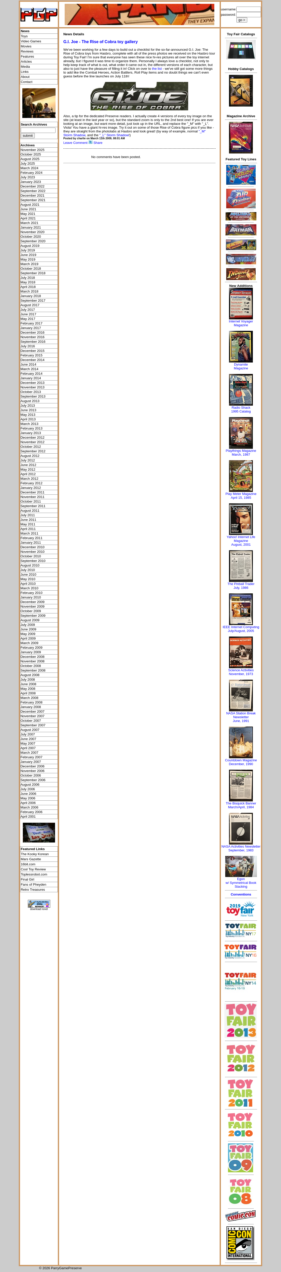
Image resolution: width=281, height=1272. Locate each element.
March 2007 (29, 752)
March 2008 (29, 698)
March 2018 (29, 291)
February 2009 (32, 647)
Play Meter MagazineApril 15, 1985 (240, 496)
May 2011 (28, 524)
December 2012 (33, 437)
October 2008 (31, 666)
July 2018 (28, 278)
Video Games (31, 41)
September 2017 (33, 300)
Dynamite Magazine (241, 366)
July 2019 (28, 250)
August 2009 (30, 620)
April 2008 (28, 693)
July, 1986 (241, 588)
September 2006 (33, 780)
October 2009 (31, 611)
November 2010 (33, 552)
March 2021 (29, 223)
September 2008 (33, 670)
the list (157, 69)
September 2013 (33, 396)
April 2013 (28, 419)
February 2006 (32, 812)
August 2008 (30, 675)
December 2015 (33, 351)
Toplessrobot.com (34, 874)
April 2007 (28, 748)
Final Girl (27, 879)
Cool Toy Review (33, 869)
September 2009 (33, 615)
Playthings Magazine (241, 451)
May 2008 (28, 689)
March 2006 (29, 807)
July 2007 (28, 734)
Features (27, 56)
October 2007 (31, 721)
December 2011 (33, 492)
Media (25, 66)
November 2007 (33, 716)
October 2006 (31, 775)
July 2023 (28, 177)
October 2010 (31, 556)
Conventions (241, 894)
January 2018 (31, 296)
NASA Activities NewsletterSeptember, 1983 (240, 848)
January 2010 (31, 597)
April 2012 (28, 474)
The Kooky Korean (35, 854)
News (25, 31)
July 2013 (28, 405)
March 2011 (29, 533)
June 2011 (28, 520)
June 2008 (28, 684)
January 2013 (31, 433)
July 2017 (28, 310)
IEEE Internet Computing (241, 627)
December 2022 (33, 186)
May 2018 (28, 282)
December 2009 (33, 602)
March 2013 (29, 424)
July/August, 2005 (241, 631)
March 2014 (29, 369)
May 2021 (28, 214)
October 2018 (31, 268)
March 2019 (29, 264)
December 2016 (33, 332)
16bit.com (28, 864)
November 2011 (33, 497)
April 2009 (28, 638)
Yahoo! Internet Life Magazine (241, 539)
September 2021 (33, 200)
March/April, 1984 (241, 807)
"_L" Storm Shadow (114, 135)
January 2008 (31, 707)
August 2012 (30, 456)
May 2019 (28, 259)
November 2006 (33, 771)
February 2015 (32, 355)
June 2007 (28, 739)
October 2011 (31, 501)
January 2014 (31, 378)
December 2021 (33, 195)
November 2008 (33, 661)
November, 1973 (241, 674)
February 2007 (32, 757)
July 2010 (28, 570)
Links (25, 72)
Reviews (27, 51)
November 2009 (33, 606)
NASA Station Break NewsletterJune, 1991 (241, 717)
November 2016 (33, 337)
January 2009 (31, 652)
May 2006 (28, 798)
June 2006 (28, 794)
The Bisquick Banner (241, 803)
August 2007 (30, 730)
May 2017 (28, 319)
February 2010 (32, 593)
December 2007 (33, 711)
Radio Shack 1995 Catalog (241, 409)
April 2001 (28, 816)
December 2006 (33, 766)
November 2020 (33, 232)
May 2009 (28, 634)
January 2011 (31, 542)
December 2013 (33, 383)
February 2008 (32, 702)
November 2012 (33, 442)
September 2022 (33, 191)
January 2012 (31, 488)
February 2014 (32, 373)
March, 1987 (241, 454)
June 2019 (28, 255)
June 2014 (28, 364)
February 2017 (32, 323)
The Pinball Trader (240, 584)
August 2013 (30, 401)
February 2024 (32, 173)
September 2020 (33, 241)
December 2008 (33, 657)
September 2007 (33, 725)
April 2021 (28, 218)
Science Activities (241, 670)
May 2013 (28, 415)
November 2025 (33, 150)
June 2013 (28, 410)
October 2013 (31, 392)
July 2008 (28, 679)
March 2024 (29, 168)
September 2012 (33, 451)
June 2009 (28, 629)
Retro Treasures (33, 889)
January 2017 (31, 328)
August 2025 (30, 159)
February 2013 (32, 428)
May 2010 (28, 579)
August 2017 (30, 305)
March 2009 (29, 643)
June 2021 (28, 209)
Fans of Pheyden (33, 884)
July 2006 (28, 789)
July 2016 (28, 346)
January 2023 (31, 182)
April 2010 (28, 584)
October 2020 (31, 236)
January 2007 (31, 762)
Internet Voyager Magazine (241, 323)
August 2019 (30, 246)
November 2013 (33, 387)
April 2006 (28, 803)
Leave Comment (75, 143)
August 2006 (30, 784)
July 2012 (28, 460)
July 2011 (28, 515)
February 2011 (32, 538)
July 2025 (28, 163)
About (25, 77)
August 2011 (30, 510)
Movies (26, 46)
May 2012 (28, 469)
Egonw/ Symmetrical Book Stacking (240, 882)
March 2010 (29, 588)
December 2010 (33, 547)
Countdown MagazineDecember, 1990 (241, 762)
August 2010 (30, 565)
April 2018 (28, 287)
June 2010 (28, 574)
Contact (26, 82)
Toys (24, 36)
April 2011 (28, 529)
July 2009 (28, 625)
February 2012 (32, 483)
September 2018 (33, 273)
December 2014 (33, 360)
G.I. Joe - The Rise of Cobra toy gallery (100, 42)
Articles (26, 61)
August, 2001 (241, 544)
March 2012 (29, 478)
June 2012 (28, 465)
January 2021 (31, 227)
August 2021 (30, 205)
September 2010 (33, 561)
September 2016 (33, 341)
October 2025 (31, 154)
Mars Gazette (31, 859)
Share (97, 143)
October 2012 (31, 447)
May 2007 (28, 743)
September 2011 (33, 506)
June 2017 (28, 314)
